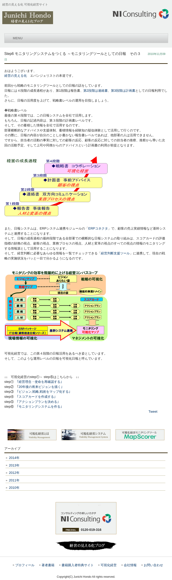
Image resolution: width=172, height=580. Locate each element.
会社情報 (130, 565)
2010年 (14, 487)
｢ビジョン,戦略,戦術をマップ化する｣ (43, 391)
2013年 (14, 465)
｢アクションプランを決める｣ (38, 402)
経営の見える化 (15, 75)
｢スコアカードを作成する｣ (36, 396)
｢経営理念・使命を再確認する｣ (39, 382)
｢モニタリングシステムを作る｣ (39, 406)
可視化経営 (109, 565)
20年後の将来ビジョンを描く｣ (40, 387)
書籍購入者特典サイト (78, 565)
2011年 (14, 480)
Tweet (153, 411)
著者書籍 (48, 565)
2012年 (14, 473)
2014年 (14, 458)
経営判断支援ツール (115, 253)
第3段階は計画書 (123, 90)
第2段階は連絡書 (95, 90)
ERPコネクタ (98, 228)
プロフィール (24, 565)
